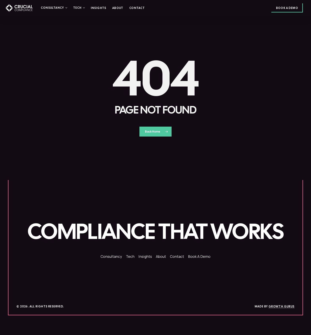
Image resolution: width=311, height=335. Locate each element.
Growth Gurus (282, 306)
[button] (155, 231)
